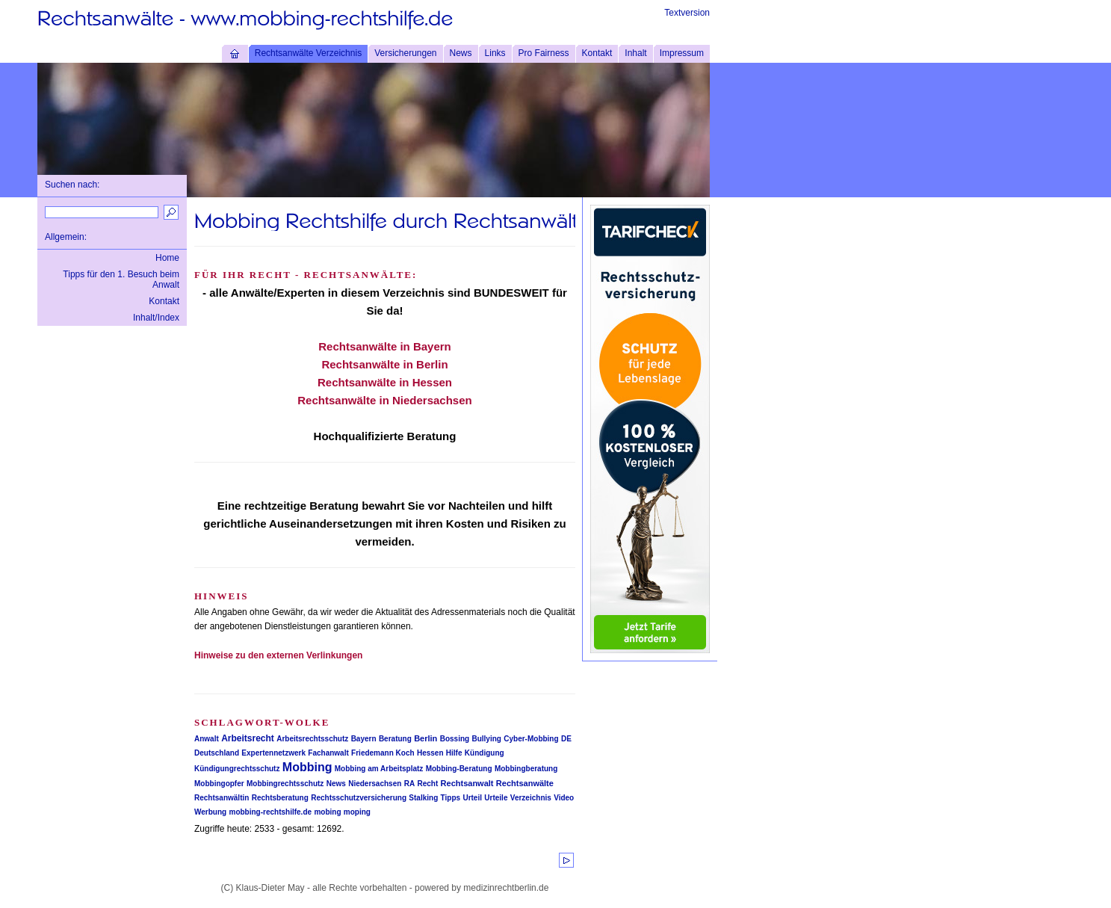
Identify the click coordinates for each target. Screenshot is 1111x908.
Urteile (495, 798)
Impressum (682, 53)
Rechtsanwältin (221, 798)
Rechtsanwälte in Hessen (385, 382)
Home (167, 258)
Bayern (364, 739)
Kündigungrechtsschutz (236, 769)
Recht (427, 783)
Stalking (423, 798)
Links (495, 53)
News (461, 53)
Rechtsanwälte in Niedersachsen (384, 400)
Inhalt (635, 53)
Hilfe (454, 753)
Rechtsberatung (280, 798)
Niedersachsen (374, 783)
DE (566, 739)
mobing (327, 812)
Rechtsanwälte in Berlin (384, 364)
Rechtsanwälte (525, 783)
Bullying (486, 739)
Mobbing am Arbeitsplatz (379, 769)
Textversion (687, 12)
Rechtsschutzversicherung (358, 798)
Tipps (450, 798)
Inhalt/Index (156, 317)
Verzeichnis (530, 798)
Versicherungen (405, 53)
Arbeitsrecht (247, 738)
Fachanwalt (328, 753)
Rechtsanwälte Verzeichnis (308, 53)
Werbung (210, 812)
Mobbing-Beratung (459, 769)
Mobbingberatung (526, 769)
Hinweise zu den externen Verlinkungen (278, 655)
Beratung (395, 739)
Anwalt (206, 739)
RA (409, 783)
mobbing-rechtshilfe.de (270, 812)
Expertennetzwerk (273, 753)
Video (564, 798)
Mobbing (307, 767)
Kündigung (484, 753)
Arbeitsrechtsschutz (312, 739)
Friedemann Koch (382, 753)
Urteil (472, 798)
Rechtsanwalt (467, 783)
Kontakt (597, 53)
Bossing (454, 739)
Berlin (425, 738)
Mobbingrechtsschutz (285, 783)
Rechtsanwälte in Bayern (384, 346)
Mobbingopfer (219, 783)
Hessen (430, 753)
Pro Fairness (544, 53)
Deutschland (216, 753)
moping (357, 812)
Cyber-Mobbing (531, 739)
